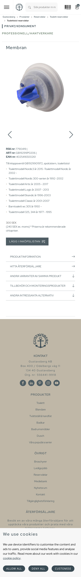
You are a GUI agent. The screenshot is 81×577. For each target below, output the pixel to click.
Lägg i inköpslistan (27, 241)
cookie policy (12, 558)
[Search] (29, 7)
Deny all (38, 568)
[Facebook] (23, 383)
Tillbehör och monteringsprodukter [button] (42, 286)
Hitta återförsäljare (42, 266)
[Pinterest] (40, 383)
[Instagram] (48, 383)
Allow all (14, 568)
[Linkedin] (31, 383)
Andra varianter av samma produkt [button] (42, 276)
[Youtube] (56, 383)
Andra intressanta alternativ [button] (42, 295)
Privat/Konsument (20, 26)
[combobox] (46, 7)
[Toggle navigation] (6, 7)
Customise (63, 568)
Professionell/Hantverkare (27, 33)
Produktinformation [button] (42, 256)
